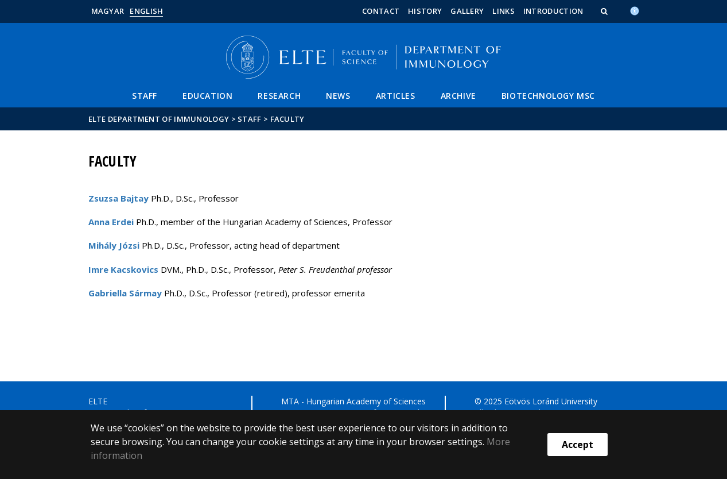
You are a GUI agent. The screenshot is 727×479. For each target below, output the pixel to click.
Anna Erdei (111, 221)
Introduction (553, 11)
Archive (458, 95)
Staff (144, 95)
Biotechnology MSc (548, 95)
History (425, 11)
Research (279, 95)
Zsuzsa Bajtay (118, 198)
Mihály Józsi (113, 245)
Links (503, 11)
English (146, 11)
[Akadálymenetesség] (634, 10)
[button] (605, 11)
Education (207, 95)
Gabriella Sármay (125, 293)
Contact (380, 11)
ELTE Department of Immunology (159, 119)
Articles (395, 95)
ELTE (97, 401)
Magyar (108, 11)
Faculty (287, 119)
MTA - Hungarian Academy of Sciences (353, 401)
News (338, 95)
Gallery (467, 11)
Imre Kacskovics (123, 269)
